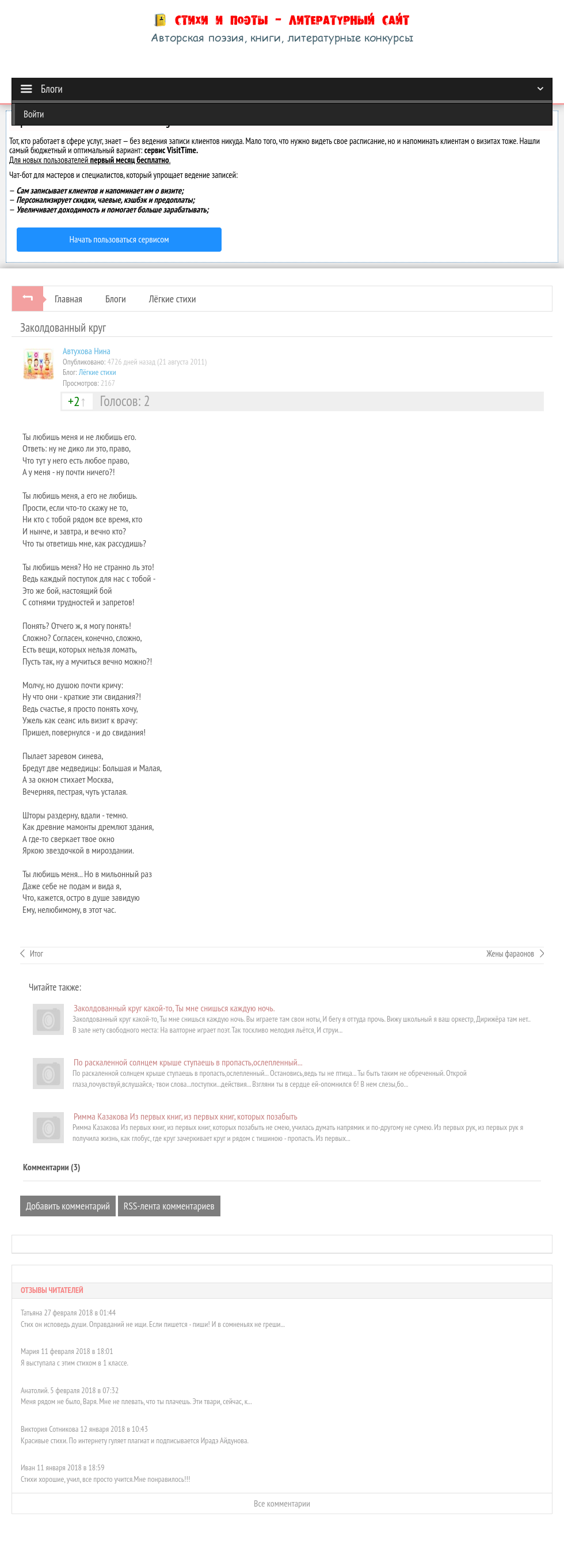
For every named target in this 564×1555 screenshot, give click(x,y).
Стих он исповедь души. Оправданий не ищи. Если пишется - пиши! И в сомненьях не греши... (153, 1324)
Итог (36, 953)
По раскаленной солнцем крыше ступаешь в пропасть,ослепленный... (188, 1062)
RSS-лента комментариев (169, 1205)
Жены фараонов (510, 953)
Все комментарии (282, 1503)
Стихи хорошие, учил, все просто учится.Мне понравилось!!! (105, 1479)
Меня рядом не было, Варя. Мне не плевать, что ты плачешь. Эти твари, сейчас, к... (136, 1401)
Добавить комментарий (68, 1205)
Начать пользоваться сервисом (119, 239)
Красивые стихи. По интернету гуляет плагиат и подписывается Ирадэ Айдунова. (135, 1440)
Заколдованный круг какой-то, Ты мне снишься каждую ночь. (174, 1008)
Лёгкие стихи (172, 298)
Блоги (115, 298)
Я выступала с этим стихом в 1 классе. (74, 1362)
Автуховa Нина (86, 350)
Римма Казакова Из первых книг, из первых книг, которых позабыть (186, 1116)
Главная (68, 298)
